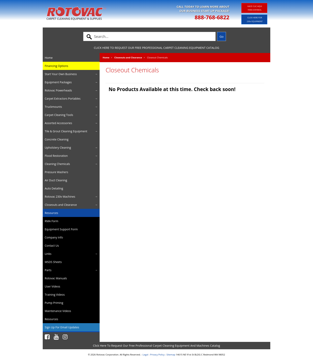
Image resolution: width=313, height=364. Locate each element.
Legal (145, 354)
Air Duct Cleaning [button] (56, 180)
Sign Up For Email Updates (62, 327)
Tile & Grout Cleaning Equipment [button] (66, 131)
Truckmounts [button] (53, 107)
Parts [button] (48, 270)
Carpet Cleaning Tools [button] (59, 115)
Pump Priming (54, 303)
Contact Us (52, 245)
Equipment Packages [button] (58, 82)
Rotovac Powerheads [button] (58, 90)
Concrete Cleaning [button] (56, 139)
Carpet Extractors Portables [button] (62, 98)
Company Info (54, 237)
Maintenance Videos (58, 311)
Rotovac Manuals (56, 278)
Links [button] (48, 254)
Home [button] (49, 58)
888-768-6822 (212, 17)
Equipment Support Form (61, 229)
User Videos (52, 286)
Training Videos (55, 294)
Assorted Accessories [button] (58, 123)
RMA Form (51, 221)
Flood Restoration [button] (56, 156)
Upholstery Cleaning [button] (58, 147)
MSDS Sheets (53, 262)
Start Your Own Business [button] (61, 74)
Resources (51, 213)
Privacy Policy (157, 354)
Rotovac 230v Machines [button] (60, 196)
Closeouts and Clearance (128, 57)
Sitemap (170, 354)
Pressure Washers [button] (56, 172)
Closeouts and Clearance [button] (61, 205)
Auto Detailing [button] (54, 188)
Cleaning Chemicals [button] (57, 164)
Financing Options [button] (56, 66)
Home (106, 57)
